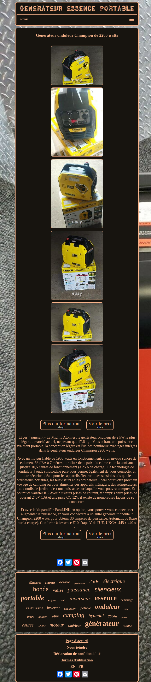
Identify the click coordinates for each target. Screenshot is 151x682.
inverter (53, 608)
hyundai (96, 615)
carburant (34, 608)
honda (41, 589)
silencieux (108, 589)
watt (63, 600)
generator (50, 582)
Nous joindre (77, 647)
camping (73, 614)
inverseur (80, 598)
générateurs (79, 583)
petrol (124, 617)
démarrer (35, 582)
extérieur (74, 626)
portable (32, 598)
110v (126, 609)
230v (94, 581)
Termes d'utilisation (77, 660)
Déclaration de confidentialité (76, 654)
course (28, 625)
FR (81, 666)
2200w (41, 626)
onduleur (107, 606)
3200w (127, 626)
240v (55, 616)
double (64, 582)
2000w (112, 616)
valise (58, 590)
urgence (52, 600)
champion (70, 608)
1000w (30, 616)
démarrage (127, 600)
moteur (57, 625)
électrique (114, 581)
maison (42, 616)
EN (73, 666)
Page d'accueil (77, 641)
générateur (102, 623)
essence (106, 598)
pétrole (85, 608)
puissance (79, 589)
